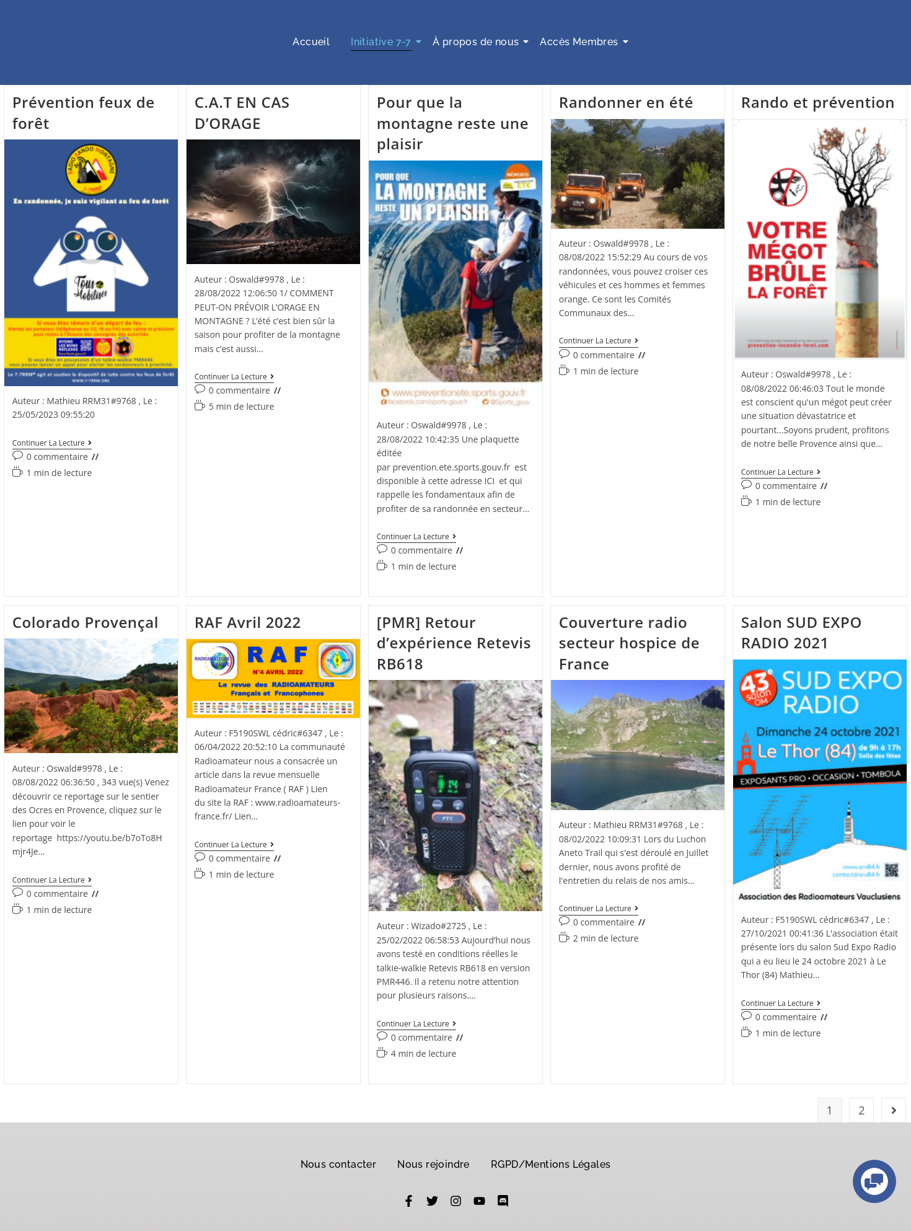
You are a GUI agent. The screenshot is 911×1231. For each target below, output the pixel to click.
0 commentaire (57, 456)
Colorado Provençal (85, 623)
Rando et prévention (818, 102)
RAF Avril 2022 (248, 623)
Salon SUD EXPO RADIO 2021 (801, 634)
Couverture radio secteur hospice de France (629, 644)
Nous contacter (339, 1167)
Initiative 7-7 (383, 42)
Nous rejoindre (433, 1167)
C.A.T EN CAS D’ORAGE (242, 112)
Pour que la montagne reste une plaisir (453, 123)
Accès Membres (581, 42)
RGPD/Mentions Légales (550, 1167)
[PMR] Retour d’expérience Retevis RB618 (454, 644)
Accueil (311, 42)
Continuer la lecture (52, 443)
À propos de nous (478, 42)
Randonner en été (626, 102)
